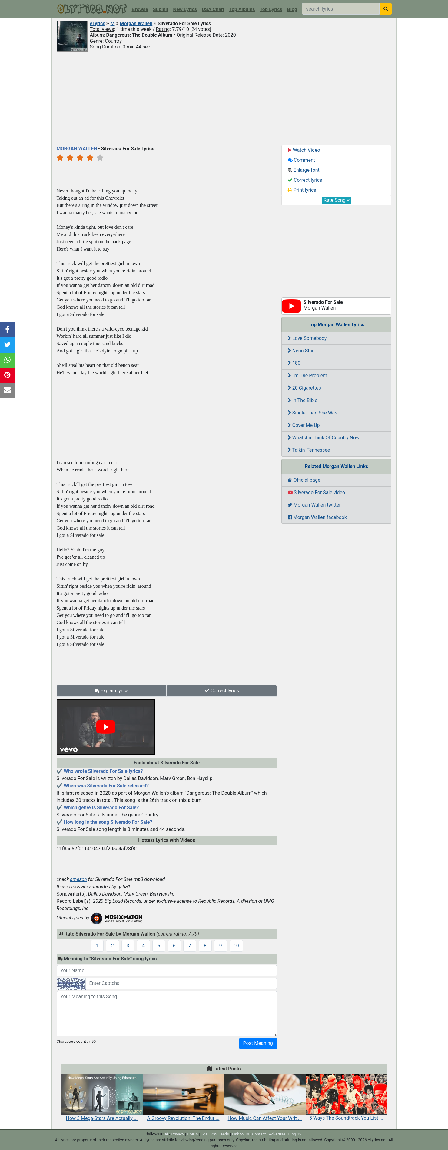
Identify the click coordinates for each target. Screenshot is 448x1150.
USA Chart (213, 9)
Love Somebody (307, 338)
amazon (78, 879)
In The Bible (302, 400)
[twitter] (166, 1134)
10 (236, 946)
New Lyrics (185, 9)
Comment (301, 160)
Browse (140, 9)
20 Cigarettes (304, 388)
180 (294, 363)
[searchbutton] (386, 9)
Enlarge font (304, 170)
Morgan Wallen (136, 23)
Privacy (177, 1134)
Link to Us (240, 1134)
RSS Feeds (219, 1134)
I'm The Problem (307, 375)
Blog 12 (295, 1134)
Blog (292, 9)
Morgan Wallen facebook (317, 517)
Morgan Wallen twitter (314, 505)
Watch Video (304, 150)
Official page (304, 480)
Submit (160, 9)
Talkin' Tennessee (309, 450)
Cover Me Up (304, 425)
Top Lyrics (271, 9)
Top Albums (242, 9)
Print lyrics (302, 190)
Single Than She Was (312, 413)
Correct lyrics (221, 690)
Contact (259, 1134)
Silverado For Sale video (316, 492)
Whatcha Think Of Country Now (324, 437)
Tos (204, 1134)
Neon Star (301, 351)
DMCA (192, 1134)
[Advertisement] (224, 97)
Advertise (277, 1134)
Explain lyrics (112, 690)
